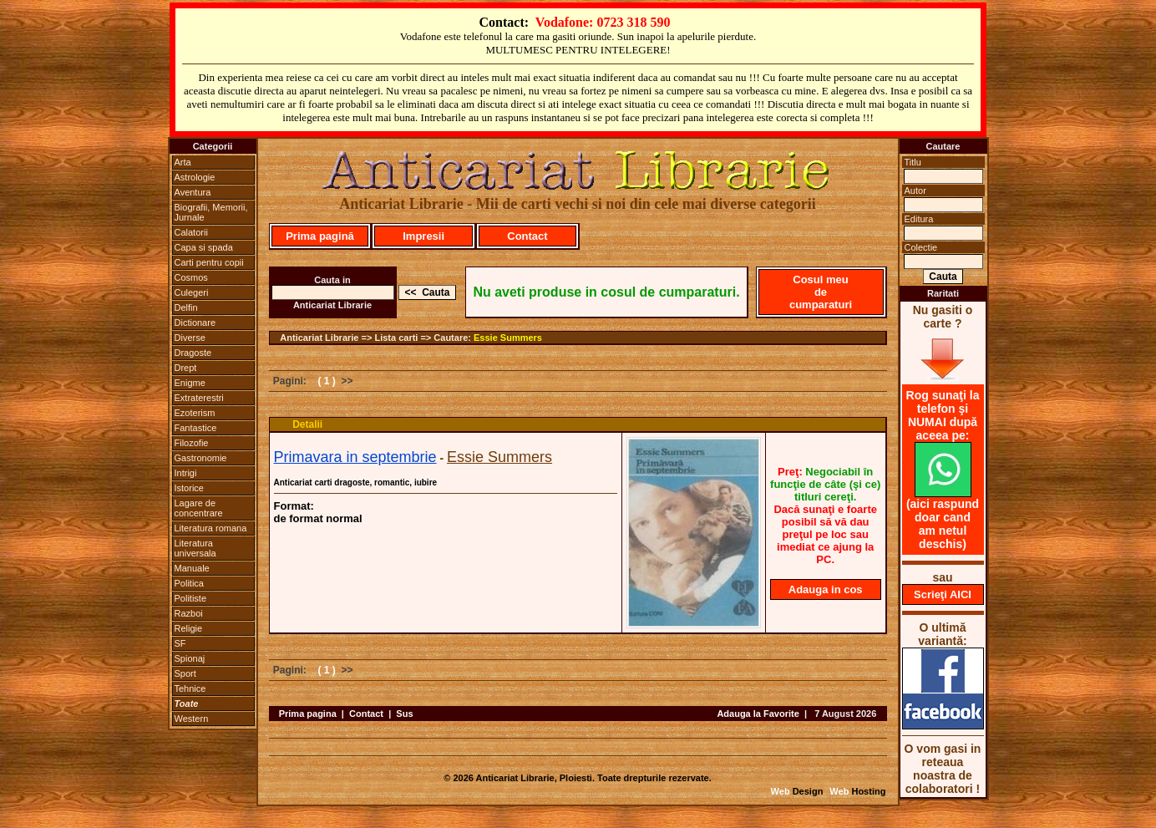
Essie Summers (508, 338)
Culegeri (192, 292)
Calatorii (191, 232)
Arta (183, 162)
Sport (185, 673)
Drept (186, 368)
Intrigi (186, 473)
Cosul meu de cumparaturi (820, 292)
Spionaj (190, 658)
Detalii (307, 424)
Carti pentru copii (209, 262)
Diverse (190, 338)
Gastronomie (201, 458)
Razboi (189, 613)
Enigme (190, 383)
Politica (189, 583)
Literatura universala (195, 548)
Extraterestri (199, 398)
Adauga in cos (825, 589)
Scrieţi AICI (942, 594)
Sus (404, 714)
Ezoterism (195, 413)
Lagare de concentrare (199, 508)
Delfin (186, 307)
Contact (527, 236)
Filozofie (192, 443)
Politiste (191, 598)
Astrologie (195, 177)
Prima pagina (308, 714)
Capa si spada (204, 247)
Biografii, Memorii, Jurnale (211, 212)
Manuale (192, 568)
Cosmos (191, 277)
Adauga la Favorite (758, 714)
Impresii (423, 236)
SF (180, 643)
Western (192, 719)
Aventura (193, 192)
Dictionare (195, 322)
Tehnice (190, 688)
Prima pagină (320, 236)
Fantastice (196, 428)
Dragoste (193, 353)
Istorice (189, 488)
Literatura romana (211, 528)
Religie (189, 628)
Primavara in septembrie (355, 457)
